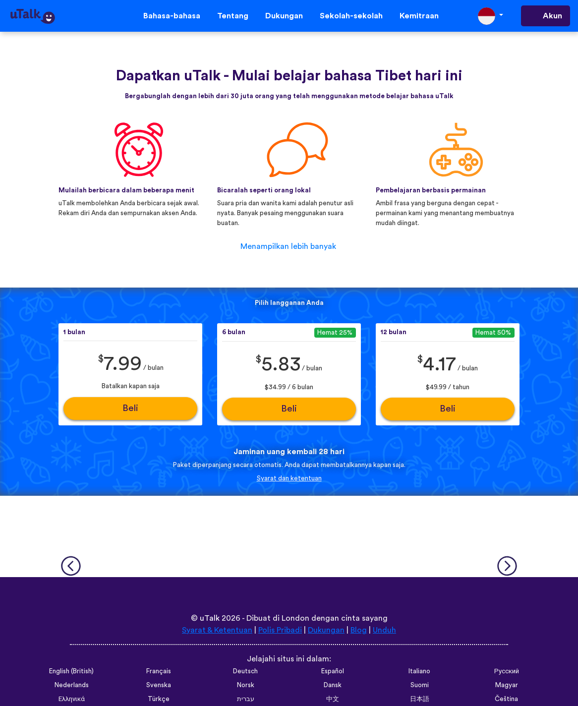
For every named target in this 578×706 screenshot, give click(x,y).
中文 (332, 699)
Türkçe (159, 699)
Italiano (419, 671)
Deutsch (245, 671)
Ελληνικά (71, 699)
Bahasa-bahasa (171, 16)
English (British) (71, 671)
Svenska (158, 685)
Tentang (232, 16)
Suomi (419, 685)
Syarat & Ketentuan (217, 630)
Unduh (384, 630)
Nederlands (72, 685)
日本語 (419, 699)
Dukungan (284, 16)
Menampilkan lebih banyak (288, 246)
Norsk (245, 685)
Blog (358, 630)
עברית (245, 699)
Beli (130, 408)
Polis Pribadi (280, 630)
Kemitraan (419, 16)
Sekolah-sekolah (351, 16)
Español (332, 671)
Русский (506, 671)
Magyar (506, 685)
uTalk (210, 618)
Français (158, 671)
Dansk (333, 685)
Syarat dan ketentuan (289, 478)
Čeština (506, 699)
